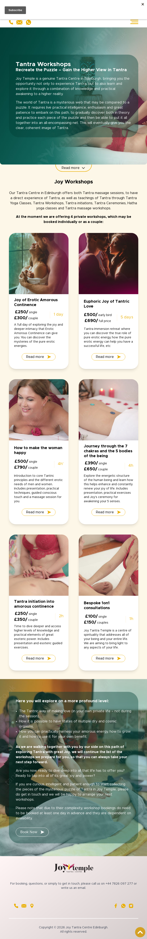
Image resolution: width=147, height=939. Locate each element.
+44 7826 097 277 (119, 883)
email (81, 888)
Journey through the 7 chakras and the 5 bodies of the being (108, 451)
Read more (74, 168)
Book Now (32, 832)
